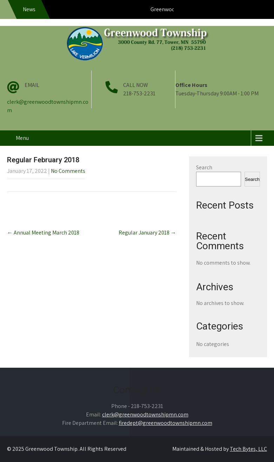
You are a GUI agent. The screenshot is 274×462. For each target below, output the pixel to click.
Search (204, 167)
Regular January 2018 (147, 232)
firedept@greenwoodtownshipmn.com (165, 423)
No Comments (68, 171)
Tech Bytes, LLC (248, 449)
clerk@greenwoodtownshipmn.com (145, 414)
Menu (22, 138)
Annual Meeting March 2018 (43, 232)
